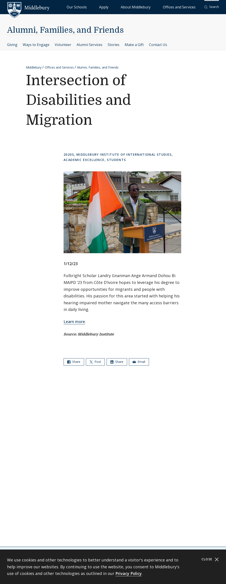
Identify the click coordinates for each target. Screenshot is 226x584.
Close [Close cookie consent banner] (210, 559)
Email (139, 362)
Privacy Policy (128, 573)
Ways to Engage (36, 44)
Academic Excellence (84, 160)
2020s (69, 154)
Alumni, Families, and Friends (65, 30)
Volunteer (63, 44)
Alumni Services (89, 44)
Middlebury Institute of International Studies (124, 154)
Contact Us (158, 44)
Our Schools (112, 7)
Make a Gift (134, 44)
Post (95, 362)
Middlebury (33, 67)
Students (116, 160)
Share (73, 362)
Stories (113, 44)
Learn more (74, 321)
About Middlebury (152, 7)
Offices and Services (184, 7)
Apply (130, 7)
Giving (12, 44)
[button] (211, 7)
